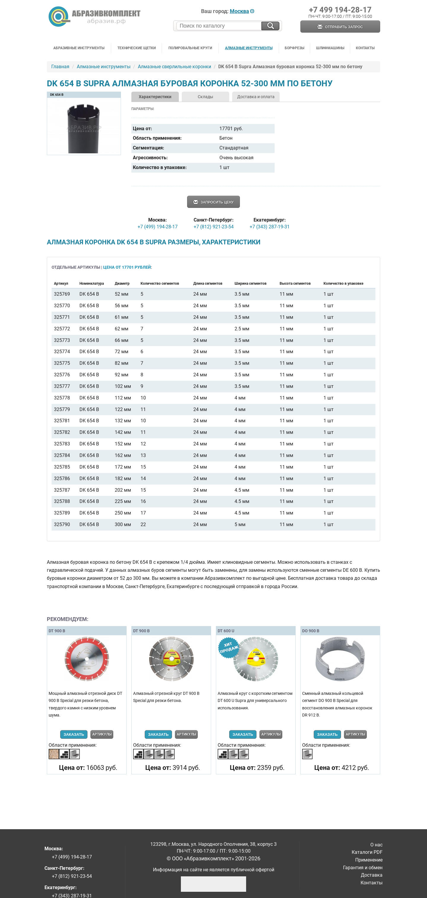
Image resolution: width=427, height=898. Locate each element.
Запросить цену (213, 202)
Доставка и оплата (256, 96)
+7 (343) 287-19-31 (270, 227)
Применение (369, 860)
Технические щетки (136, 48)
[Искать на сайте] (270, 26)
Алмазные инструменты (249, 48)
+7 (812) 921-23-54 (214, 227)
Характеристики (155, 96)
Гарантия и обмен (363, 867)
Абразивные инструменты (78, 48)
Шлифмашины (330, 48)
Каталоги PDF (367, 852)
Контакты (365, 48)
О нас (376, 845)
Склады (205, 96)
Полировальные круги (190, 48)
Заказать (73, 734)
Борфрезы (294, 48)
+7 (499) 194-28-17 (158, 227)
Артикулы (101, 734)
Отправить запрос (340, 27)
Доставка (372, 875)
